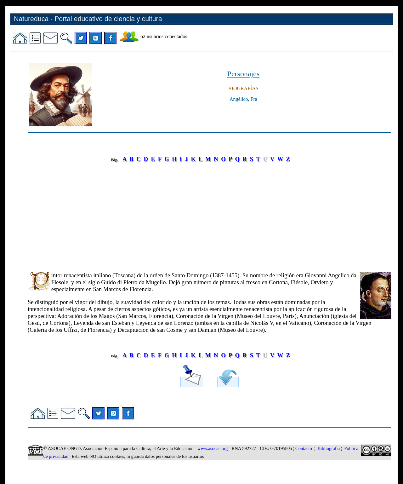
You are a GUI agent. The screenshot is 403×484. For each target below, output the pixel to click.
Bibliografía (328, 448)
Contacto (303, 448)
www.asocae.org (212, 448)
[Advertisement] (209, 213)
